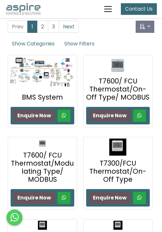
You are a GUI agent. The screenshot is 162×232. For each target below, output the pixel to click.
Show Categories (33, 43)
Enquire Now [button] (34, 115)
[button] (145, 27)
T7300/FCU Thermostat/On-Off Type (117, 171)
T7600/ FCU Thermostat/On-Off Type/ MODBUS (117, 89)
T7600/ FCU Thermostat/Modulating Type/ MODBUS (42, 167)
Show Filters (79, 43)
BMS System (42, 97)
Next (69, 26)
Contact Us (139, 8)
